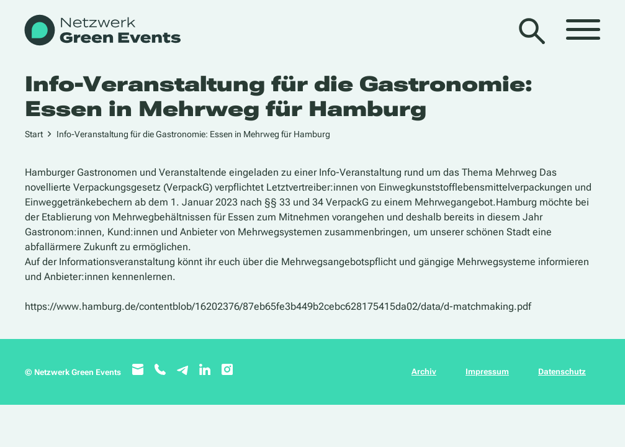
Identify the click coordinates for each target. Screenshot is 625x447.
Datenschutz (562, 371)
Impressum (487, 371)
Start (34, 134)
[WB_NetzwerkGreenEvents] (101, 31)
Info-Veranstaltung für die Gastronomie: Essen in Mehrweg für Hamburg (193, 134)
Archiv (423, 371)
